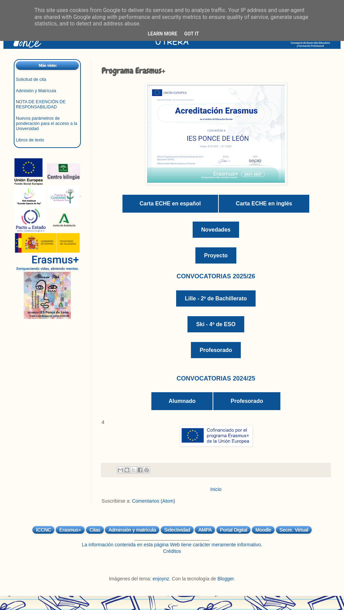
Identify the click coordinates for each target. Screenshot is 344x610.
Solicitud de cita (31, 79)
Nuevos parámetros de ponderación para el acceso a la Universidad (46, 123)
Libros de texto (30, 140)
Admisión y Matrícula (36, 90)
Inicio (216, 489)
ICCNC (43, 530)
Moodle (263, 530)
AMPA (205, 530)
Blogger (225, 578)
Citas (94, 530)
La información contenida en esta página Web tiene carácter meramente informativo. (172, 544)
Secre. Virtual (293, 530)
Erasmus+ (70, 530)
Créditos (172, 551)
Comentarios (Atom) (153, 501)
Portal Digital (233, 530)
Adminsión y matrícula (132, 530)
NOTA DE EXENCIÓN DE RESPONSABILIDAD (41, 104)
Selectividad (177, 530)
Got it (191, 33)
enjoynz (161, 578)
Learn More (162, 33)
